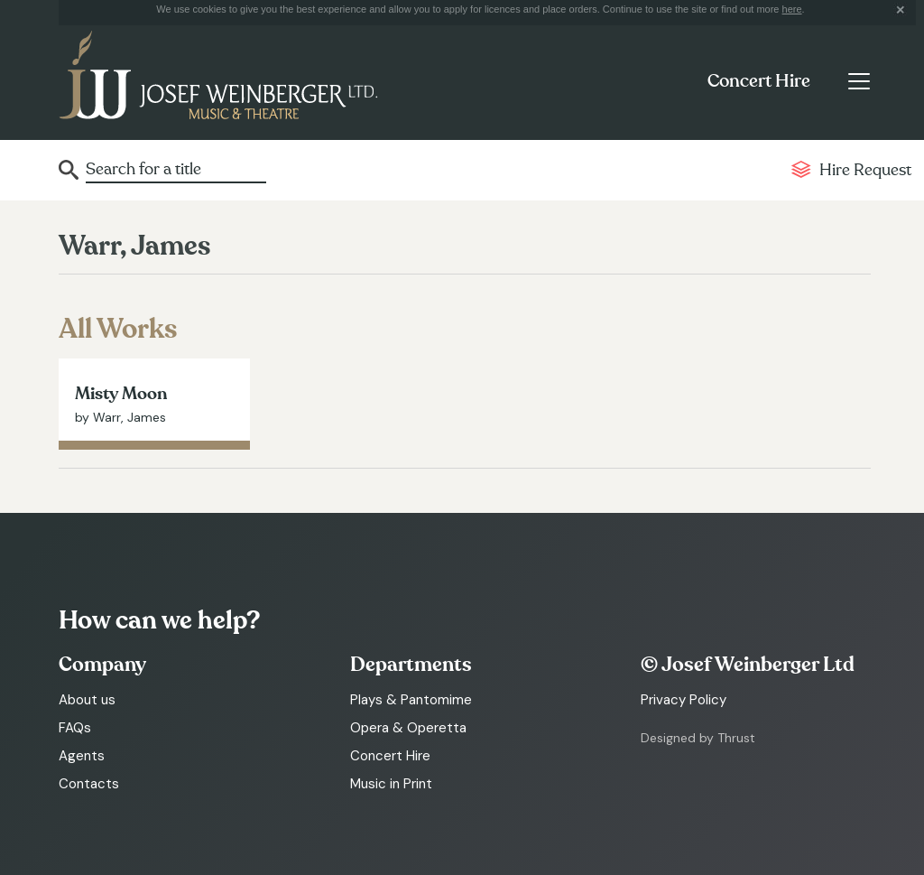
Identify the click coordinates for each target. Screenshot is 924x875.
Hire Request (865, 170)
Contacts (89, 784)
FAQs (75, 728)
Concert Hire (758, 81)
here (792, 9)
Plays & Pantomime (411, 700)
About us (87, 700)
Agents (82, 756)
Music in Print (391, 784)
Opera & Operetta (408, 728)
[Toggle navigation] (858, 81)
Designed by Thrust (698, 738)
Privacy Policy (683, 700)
